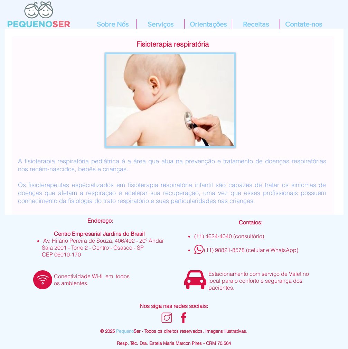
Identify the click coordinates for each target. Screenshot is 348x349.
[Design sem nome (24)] (183, 317)
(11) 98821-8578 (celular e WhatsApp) (251, 249)
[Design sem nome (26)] (166, 317)
